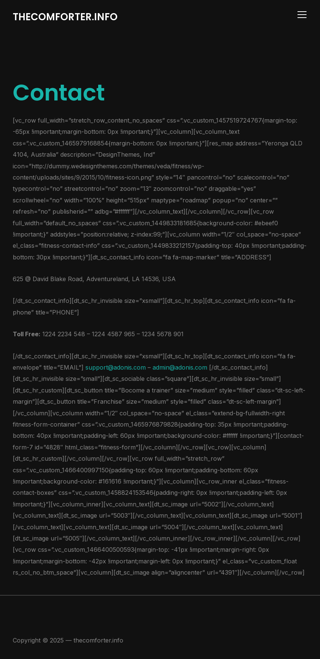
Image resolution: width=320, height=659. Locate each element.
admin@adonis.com (181, 367)
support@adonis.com (116, 367)
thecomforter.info (65, 17)
